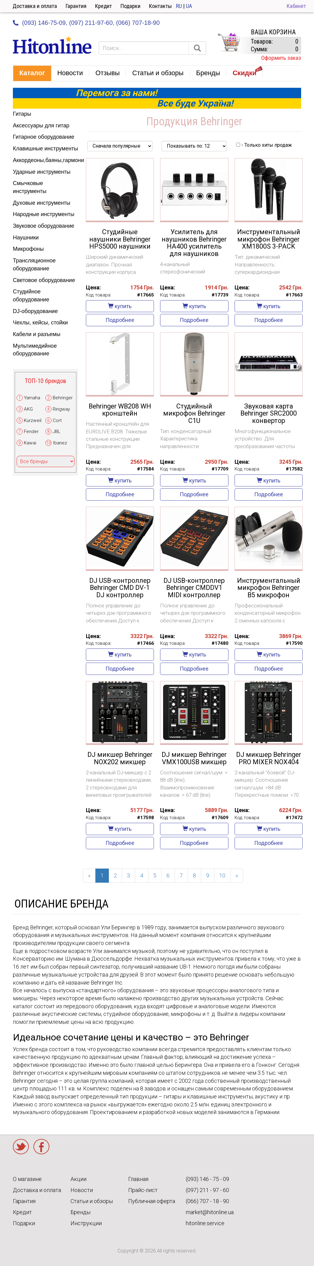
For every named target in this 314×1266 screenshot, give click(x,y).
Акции (78, 1179)
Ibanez (60, 443)
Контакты (160, 6)
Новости (82, 1190)
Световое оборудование (44, 280)
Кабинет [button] (296, 6)
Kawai (30, 443)
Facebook (41, 1146)
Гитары (22, 114)
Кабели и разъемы (36, 334)
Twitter (21, 1146)
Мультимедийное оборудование (35, 350)
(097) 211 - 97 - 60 (207, 1190)
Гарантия (76, 6)
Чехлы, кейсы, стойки (40, 322)
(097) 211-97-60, (91, 22)
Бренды (80, 1212)
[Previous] (89, 876)
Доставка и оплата (35, 6)
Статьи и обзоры (92, 1201)
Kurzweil (32, 420)
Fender (31, 431)
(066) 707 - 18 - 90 (207, 1201)
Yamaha (32, 398)
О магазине (27, 1179)
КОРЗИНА (228, 42)
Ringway (61, 409)
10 (222, 875)
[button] (32, 73)
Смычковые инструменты (29, 187)
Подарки (130, 6)
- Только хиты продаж (264, 145)
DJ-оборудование (35, 311)
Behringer (63, 398)
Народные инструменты (43, 214)
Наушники (26, 237)
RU (179, 6)
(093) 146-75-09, (44, 22)
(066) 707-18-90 (137, 22)
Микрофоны (28, 249)
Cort (57, 420)
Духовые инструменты (41, 203)
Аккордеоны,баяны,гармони (45, 160)
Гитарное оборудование (43, 137)
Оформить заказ (281, 57)
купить (120, 306)
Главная (138, 1179)
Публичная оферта (151, 1201)
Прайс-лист (143, 1190)
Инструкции (86, 1223)
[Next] (236, 876)
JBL (56, 431)
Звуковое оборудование (43, 226)
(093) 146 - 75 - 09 (207, 1179)
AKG (28, 409)
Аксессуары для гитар (41, 125)
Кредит (103, 6)
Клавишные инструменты (45, 148)
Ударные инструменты (42, 172)
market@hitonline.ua (210, 1212)
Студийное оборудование (31, 295)
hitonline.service (205, 1223)
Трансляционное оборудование (34, 264)
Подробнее (119, 320)
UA (189, 6)
